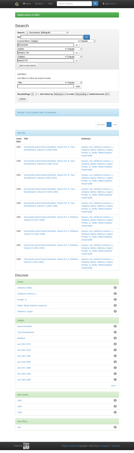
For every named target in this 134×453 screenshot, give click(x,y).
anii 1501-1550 (24, 356)
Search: (21, 32)
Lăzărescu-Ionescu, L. (103, 147)
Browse (39, 3)
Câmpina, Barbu (88, 150)
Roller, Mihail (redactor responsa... (32, 305)
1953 (19, 412)
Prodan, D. (86, 153)
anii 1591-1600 (24, 380)
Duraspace (105, 446)
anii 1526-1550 (24, 362)
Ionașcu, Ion (86, 147)
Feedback (115, 446)
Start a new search (27, 65)
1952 (19, 406)
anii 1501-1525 (24, 350)
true (19, 427)
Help (50, 3)
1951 (19, 400)
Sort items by (46, 94)
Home (27, 3)
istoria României (24, 326)
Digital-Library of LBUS (28, 15)
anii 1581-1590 (24, 374)
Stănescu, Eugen (105, 150)
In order (70, 94)
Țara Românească (25, 332)
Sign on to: (110, 3)
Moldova (21, 338)
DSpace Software (69, 446)
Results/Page (23, 94)
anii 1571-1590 (24, 368)
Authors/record (96, 94)
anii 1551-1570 (24, 344)
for (18, 37)
